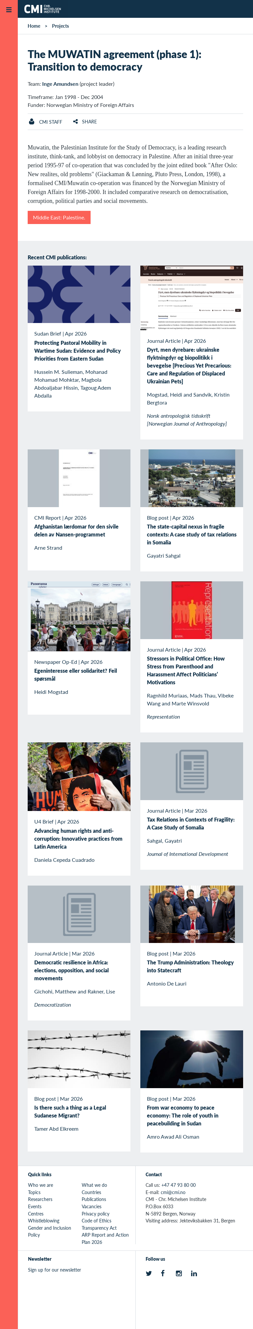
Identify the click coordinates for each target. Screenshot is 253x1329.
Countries (91, 1192)
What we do (94, 1185)
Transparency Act (99, 1227)
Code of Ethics (96, 1220)
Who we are (40, 1185)
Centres (35, 1213)
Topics (34, 1192)
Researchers (40, 1199)
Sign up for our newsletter (54, 1269)
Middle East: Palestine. (59, 217)
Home (34, 25)
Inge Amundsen (60, 83)
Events (35, 1206)
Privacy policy (95, 1213)
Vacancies (91, 1206)
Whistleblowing (43, 1220)
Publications (94, 1199)
